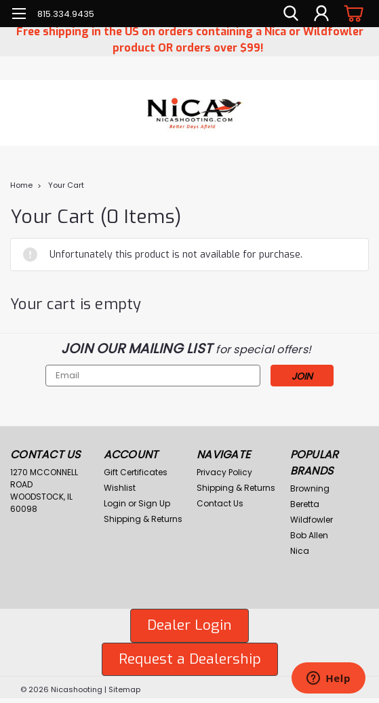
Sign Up (154, 503)
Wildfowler (311, 519)
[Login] (321, 13)
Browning (310, 488)
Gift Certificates (135, 472)
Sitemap (124, 689)
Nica (299, 551)
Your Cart (66, 185)
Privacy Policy (224, 472)
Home (21, 185)
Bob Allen (309, 535)
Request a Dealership (190, 658)
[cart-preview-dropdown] (351, 13)
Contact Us (220, 503)
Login (115, 503)
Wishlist (120, 488)
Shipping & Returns (143, 519)
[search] (291, 13)
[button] (189, 626)
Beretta (304, 504)
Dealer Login (189, 625)
